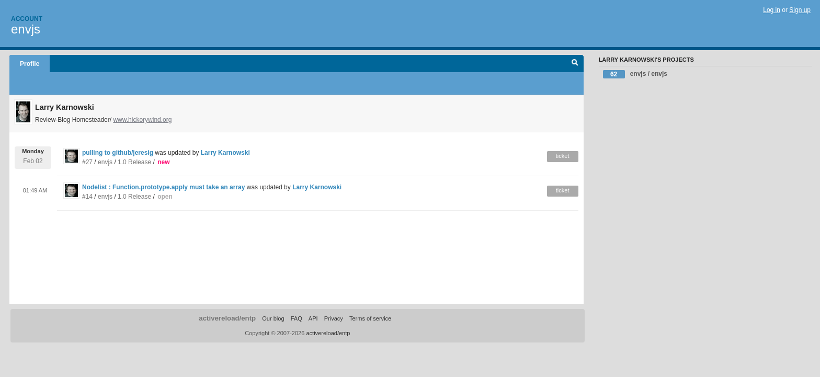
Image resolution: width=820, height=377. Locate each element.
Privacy (333, 318)
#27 (87, 162)
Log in (771, 10)
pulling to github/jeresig (118, 152)
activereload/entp (227, 318)
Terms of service (370, 318)
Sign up (800, 10)
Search (575, 64)
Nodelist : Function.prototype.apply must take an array (163, 187)
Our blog (273, 318)
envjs (25, 29)
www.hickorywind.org (142, 119)
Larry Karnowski (225, 152)
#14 (87, 196)
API (313, 318)
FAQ (296, 318)
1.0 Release (134, 162)
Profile (29, 63)
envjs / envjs (635, 74)
